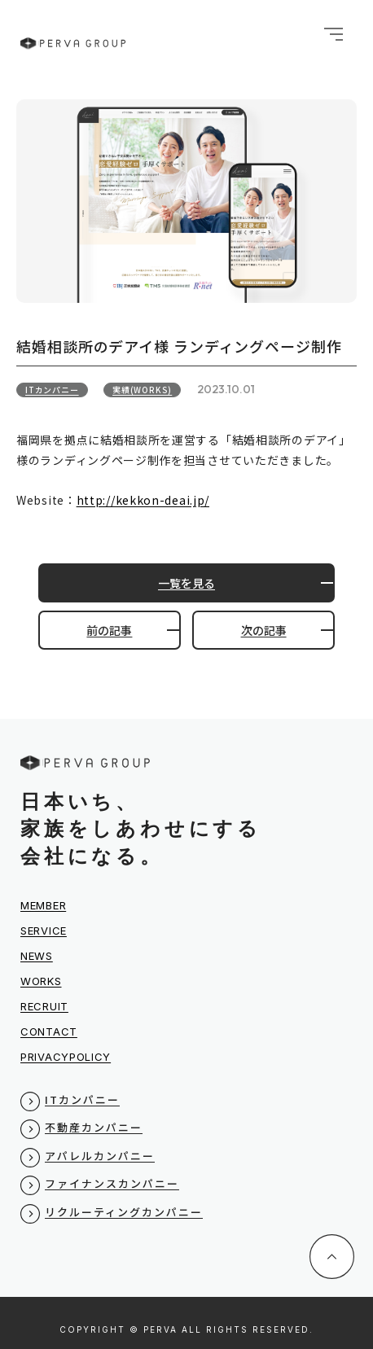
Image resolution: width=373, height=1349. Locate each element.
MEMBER (43, 905)
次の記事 (264, 630)
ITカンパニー (52, 389)
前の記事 (109, 630)
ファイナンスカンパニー (112, 1183)
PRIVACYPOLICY (65, 1056)
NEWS (36, 955)
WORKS (41, 981)
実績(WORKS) (142, 389)
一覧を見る (186, 583)
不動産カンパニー (94, 1127)
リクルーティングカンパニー (124, 1212)
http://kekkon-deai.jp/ (143, 500)
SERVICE (43, 930)
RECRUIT (44, 1006)
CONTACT (48, 1031)
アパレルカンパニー (100, 1155)
